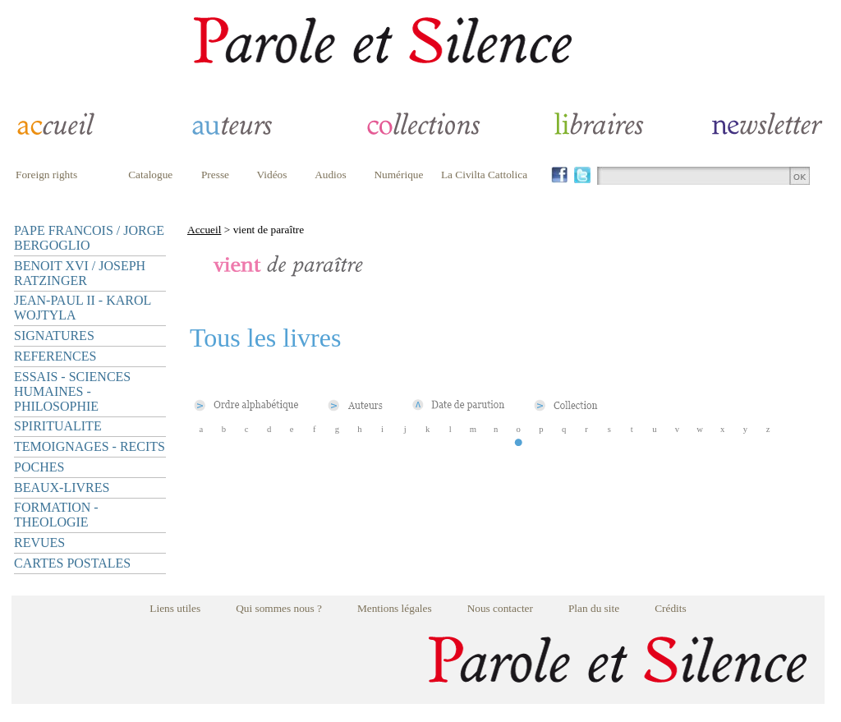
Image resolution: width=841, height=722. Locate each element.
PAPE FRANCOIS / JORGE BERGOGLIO (89, 237)
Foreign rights (46, 174)
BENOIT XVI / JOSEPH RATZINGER (79, 273)
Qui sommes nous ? (279, 608)
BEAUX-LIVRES (61, 487)
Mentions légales (394, 608)
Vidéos (272, 174)
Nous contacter (500, 608)
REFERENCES (55, 356)
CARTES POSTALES (72, 563)
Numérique (398, 174)
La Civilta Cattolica (484, 174)
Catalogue (150, 174)
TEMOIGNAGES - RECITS (89, 446)
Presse (215, 174)
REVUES (39, 543)
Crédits (671, 608)
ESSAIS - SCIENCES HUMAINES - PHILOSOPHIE (72, 391)
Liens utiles (174, 608)
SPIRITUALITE (58, 426)
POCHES (39, 467)
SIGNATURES (54, 336)
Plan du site (593, 608)
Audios (331, 174)
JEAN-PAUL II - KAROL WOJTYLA (82, 307)
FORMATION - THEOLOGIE (56, 514)
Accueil (204, 229)
